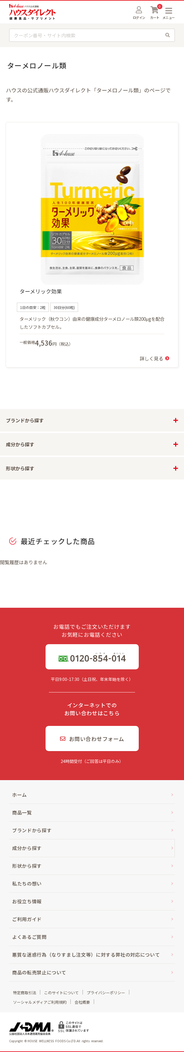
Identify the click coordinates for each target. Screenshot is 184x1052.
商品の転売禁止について (39, 972)
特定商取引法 (24, 992)
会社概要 (82, 1002)
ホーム (19, 794)
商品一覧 (22, 812)
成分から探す (27, 847)
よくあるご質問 (29, 936)
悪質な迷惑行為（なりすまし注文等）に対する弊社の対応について (86, 954)
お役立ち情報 (27, 901)
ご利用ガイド (27, 919)
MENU (168, 10)
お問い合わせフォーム (92, 739)
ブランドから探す (31, 830)
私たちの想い (27, 883)
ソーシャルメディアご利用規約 (40, 1002)
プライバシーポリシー (106, 992)
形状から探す (27, 865)
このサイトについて (61, 992)
